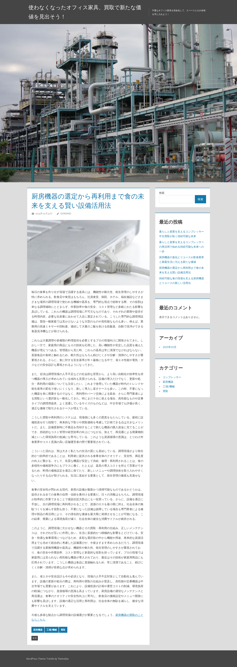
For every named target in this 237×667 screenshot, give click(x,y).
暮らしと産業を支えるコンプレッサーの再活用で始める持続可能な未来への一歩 (181, 246)
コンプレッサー (172, 377)
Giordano (65, 213)
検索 (161, 192)
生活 (34, 638)
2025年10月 (169, 347)
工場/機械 (51, 629)
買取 (63, 629)
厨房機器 (37, 629)
